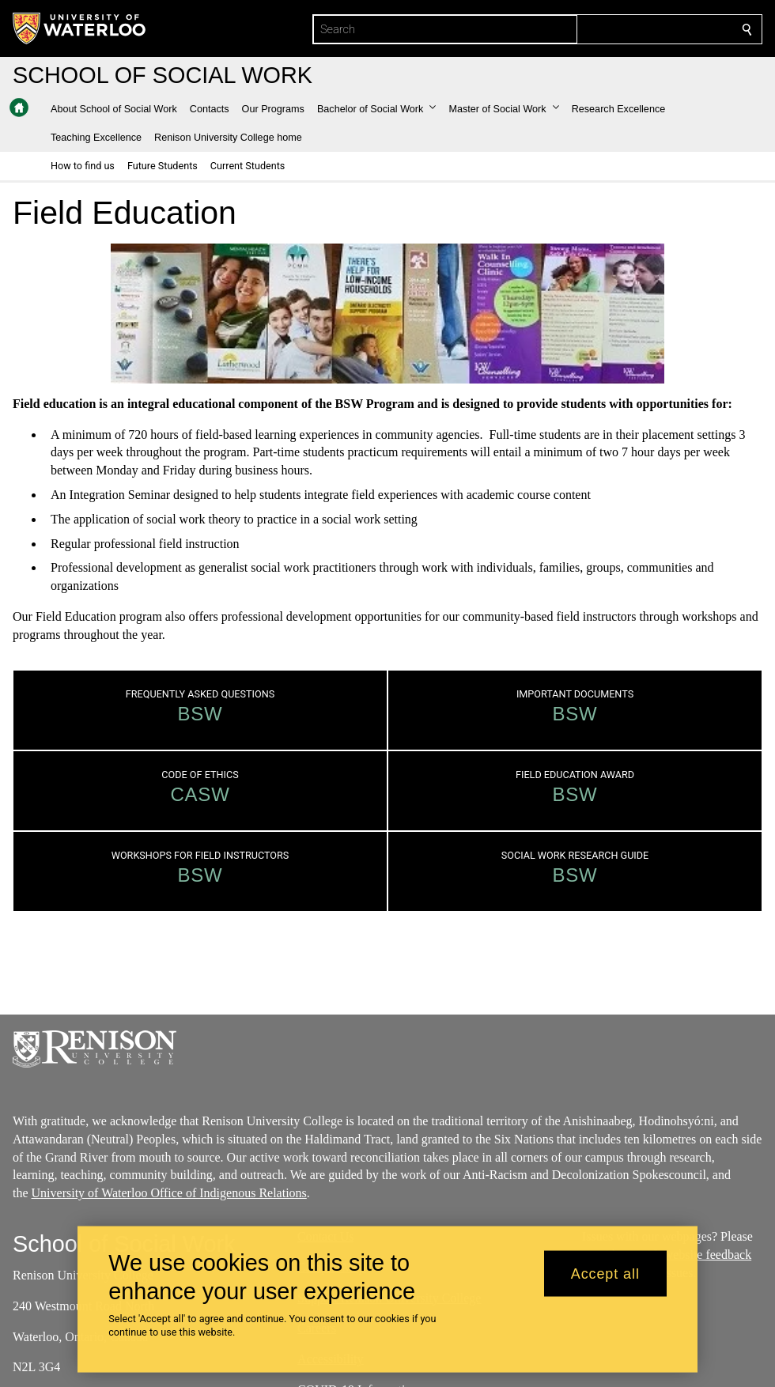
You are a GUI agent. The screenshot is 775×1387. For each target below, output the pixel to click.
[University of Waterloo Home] (80, 28)
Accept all (605, 1273)
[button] (377, 109)
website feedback (708, 1254)
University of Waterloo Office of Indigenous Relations (169, 1193)
